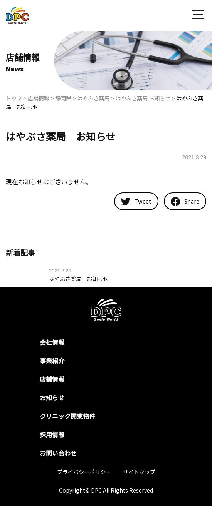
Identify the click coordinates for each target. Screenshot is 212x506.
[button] (198, 16)
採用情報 (52, 434)
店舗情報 (52, 379)
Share (185, 201)
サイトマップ (139, 472)
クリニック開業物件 (67, 416)
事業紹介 (52, 360)
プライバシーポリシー (84, 472)
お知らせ (52, 397)
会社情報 (52, 342)
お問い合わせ (58, 453)
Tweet (136, 201)
